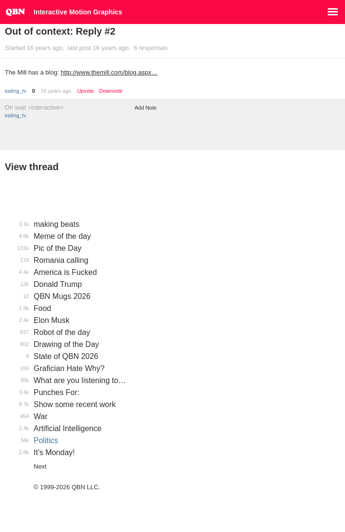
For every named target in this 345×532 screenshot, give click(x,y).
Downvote (111, 91)
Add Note (146, 108)
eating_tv (15, 91)
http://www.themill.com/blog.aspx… (109, 72)
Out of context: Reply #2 (60, 31)
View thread (32, 166)
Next (40, 466)
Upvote (85, 91)
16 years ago (56, 91)
